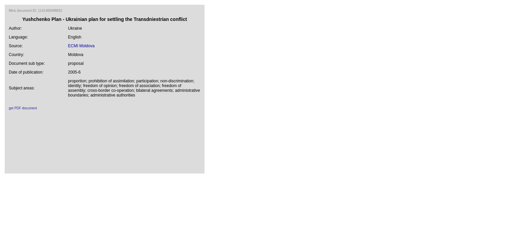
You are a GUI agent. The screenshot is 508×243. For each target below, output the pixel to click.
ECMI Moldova (81, 46)
